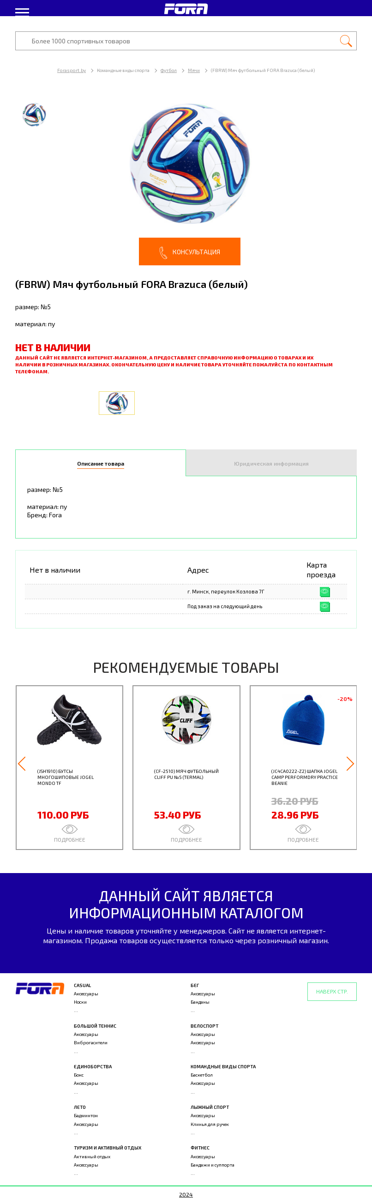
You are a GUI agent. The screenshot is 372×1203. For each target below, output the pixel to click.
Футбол (169, 70)
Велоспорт (204, 1026)
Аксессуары (86, 993)
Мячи (194, 70)
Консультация (189, 252)
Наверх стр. (332, 991)
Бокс (79, 1074)
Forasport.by (71, 70)
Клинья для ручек (210, 1124)
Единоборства (93, 1066)
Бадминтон (86, 1115)
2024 (186, 1194)
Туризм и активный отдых (107, 1147)
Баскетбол (202, 1074)
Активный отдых (92, 1156)
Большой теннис (95, 1026)
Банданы (200, 1002)
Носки (80, 1002)
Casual (82, 985)
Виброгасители (91, 1042)
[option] (186, 179)
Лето (80, 1107)
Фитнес (200, 1147)
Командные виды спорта (223, 1066)
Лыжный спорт (210, 1107)
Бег (195, 985)
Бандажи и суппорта (212, 1164)
